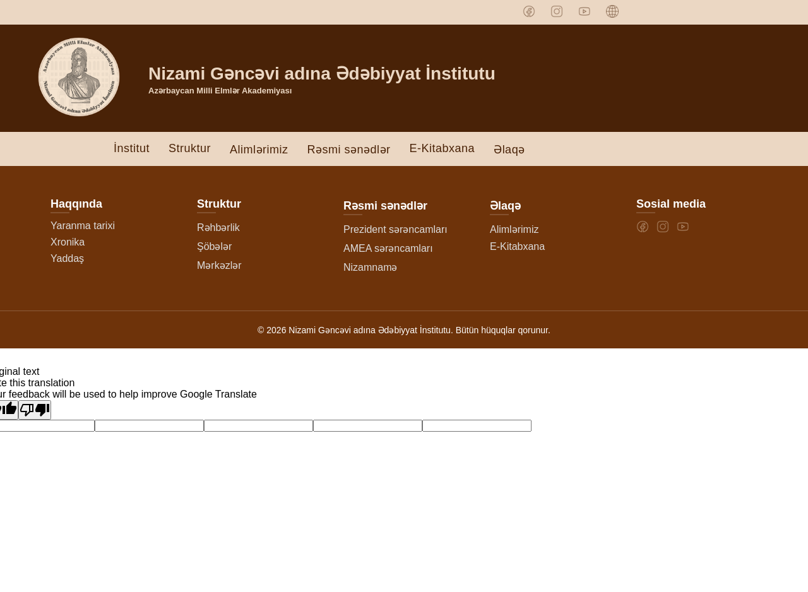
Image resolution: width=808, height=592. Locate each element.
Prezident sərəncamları (395, 229)
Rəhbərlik (218, 227)
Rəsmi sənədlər (349, 149)
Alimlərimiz (259, 149)
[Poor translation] (34, 410)
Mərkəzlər (219, 265)
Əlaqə (509, 149)
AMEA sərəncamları (388, 248)
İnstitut (132, 148)
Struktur (190, 148)
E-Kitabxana (442, 148)
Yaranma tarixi (82, 225)
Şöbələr (214, 246)
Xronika (67, 242)
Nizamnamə (370, 267)
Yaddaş (67, 258)
